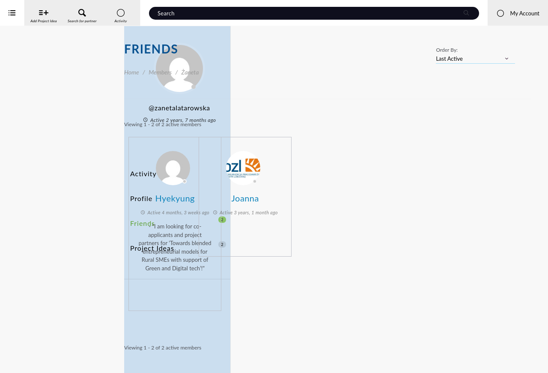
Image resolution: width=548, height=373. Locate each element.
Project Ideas (178, 218)
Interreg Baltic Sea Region (36, 353)
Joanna (353, 193)
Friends (178, 202)
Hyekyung (283, 193)
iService (26, 361)
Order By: (447, 50)
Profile (140, 186)
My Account (517, 13)
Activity (141, 170)
